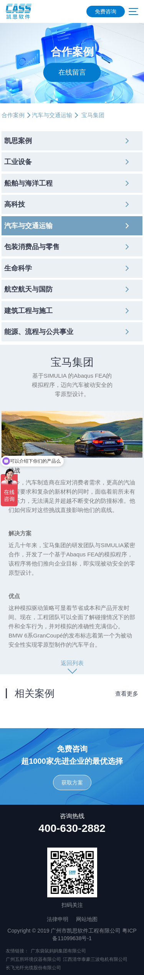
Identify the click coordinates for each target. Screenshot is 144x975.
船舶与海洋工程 (28, 183)
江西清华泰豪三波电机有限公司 (95, 959)
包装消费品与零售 (32, 247)
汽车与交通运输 (52, 115)
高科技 (14, 204)
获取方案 (72, 782)
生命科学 (18, 268)
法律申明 (57, 919)
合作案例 (13, 115)
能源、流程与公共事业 (38, 332)
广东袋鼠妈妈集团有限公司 (58, 951)
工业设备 (18, 162)
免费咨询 (105, 11)
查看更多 (126, 693)
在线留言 (72, 72)
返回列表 (72, 663)
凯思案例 (18, 141)
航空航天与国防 (28, 289)
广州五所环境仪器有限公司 (33, 959)
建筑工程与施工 (28, 311)
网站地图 (87, 919)
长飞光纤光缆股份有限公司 (33, 967)
